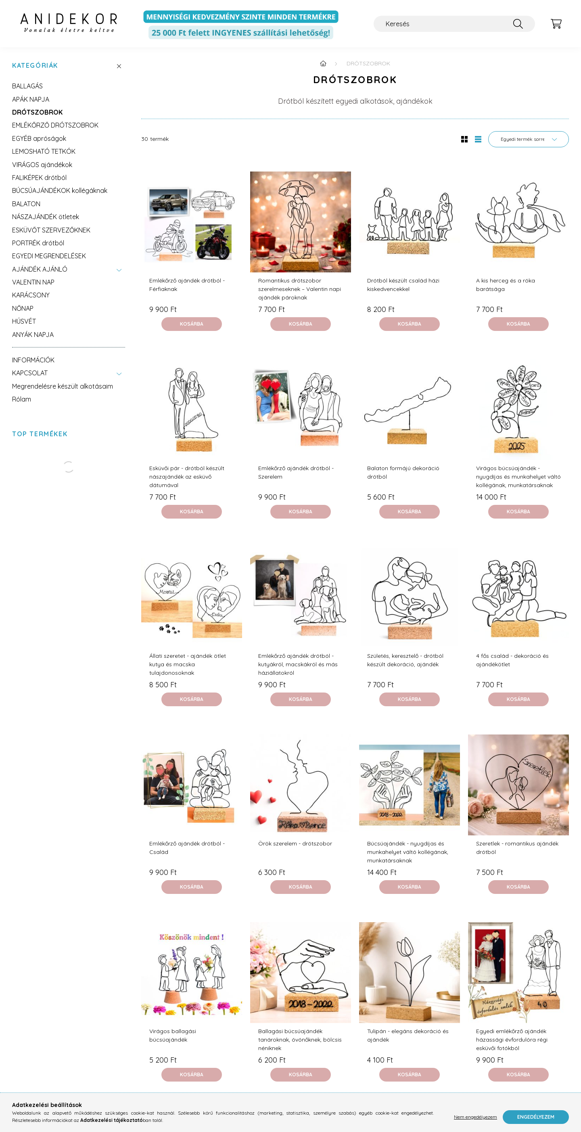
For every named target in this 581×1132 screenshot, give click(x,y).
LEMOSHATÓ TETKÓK (43, 151)
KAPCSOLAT (30, 373)
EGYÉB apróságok (39, 138)
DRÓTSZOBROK (37, 112)
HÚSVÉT (24, 321)
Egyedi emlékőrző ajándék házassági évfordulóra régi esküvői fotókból (512, 1039)
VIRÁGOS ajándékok (42, 165)
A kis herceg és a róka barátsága (505, 285)
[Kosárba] (191, 324)
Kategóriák (35, 65)
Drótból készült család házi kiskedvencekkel (403, 285)
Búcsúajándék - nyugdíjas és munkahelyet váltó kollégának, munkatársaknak (407, 852)
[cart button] (556, 24)
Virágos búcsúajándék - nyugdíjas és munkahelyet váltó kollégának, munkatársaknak (518, 477)
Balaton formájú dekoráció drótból (403, 472)
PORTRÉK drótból (38, 243)
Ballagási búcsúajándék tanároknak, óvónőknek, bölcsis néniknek (300, 1039)
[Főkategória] (323, 63)
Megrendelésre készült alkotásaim (62, 386)
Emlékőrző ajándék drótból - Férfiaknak (187, 285)
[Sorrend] (528, 139)
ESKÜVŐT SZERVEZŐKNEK (51, 230)
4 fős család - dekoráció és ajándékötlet (512, 660)
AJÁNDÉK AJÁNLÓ (39, 269)
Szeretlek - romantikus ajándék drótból (517, 848)
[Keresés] (454, 24)
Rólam (21, 399)
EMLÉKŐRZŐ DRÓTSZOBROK (55, 125)
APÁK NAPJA (30, 99)
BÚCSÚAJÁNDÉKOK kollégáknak (59, 190)
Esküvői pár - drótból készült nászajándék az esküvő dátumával (186, 477)
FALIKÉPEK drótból (39, 178)
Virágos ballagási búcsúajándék (172, 1035)
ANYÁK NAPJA (33, 335)
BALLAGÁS (27, 86)
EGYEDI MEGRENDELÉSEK (49, 256)
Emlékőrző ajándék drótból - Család (187, 848)
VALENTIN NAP (33, 282)
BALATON (26, 204)
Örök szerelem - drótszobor (295, 843)
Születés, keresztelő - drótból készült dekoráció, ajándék (405, 660)
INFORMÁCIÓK (33, 360)
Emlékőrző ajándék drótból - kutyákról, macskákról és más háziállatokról (298, 664)
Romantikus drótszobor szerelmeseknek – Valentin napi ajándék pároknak (299, 289)
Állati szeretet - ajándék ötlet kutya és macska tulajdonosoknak (187, 664)
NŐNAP (22, 308)
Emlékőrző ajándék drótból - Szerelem (296, 472)
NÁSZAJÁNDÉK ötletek (45, 217)
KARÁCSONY (31, 295)
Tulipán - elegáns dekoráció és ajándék (408, 1035)
